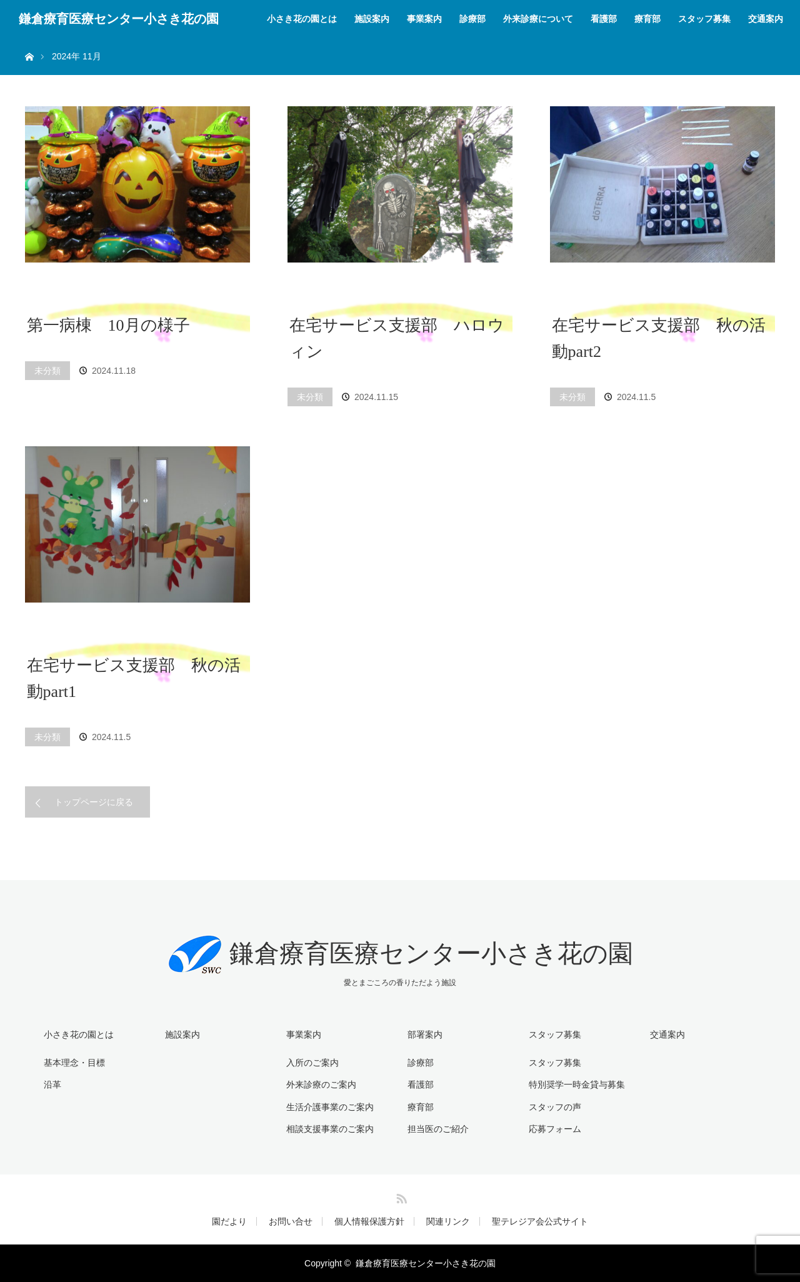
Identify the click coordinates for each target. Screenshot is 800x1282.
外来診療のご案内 (321, 1084)
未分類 (47, 371)
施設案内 (371, 19)
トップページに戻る (93, 802)
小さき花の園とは (302, 19)
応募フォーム (555, 1129)
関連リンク (448, 1221)
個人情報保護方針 (369, 1221)
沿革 (52, 1084)
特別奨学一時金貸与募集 (577, 1084)
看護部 (604, 19)
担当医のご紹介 (438, 1129)
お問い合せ (290, 1221)
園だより (229, 1221)
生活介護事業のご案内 (330, 1107)
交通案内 (765, 19)
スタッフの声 (555, 1107)
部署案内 (425, 1034)
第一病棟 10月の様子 (108, 325)
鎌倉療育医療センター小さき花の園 (119, 19)
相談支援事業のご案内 (330, 1129)
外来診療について (538, 19)
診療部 (472, 19)
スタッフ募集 (704, 19)
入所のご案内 (312, 1063)
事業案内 (424, 19)
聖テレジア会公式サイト (540, 1221)
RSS (400, 1196)
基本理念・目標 (74, 1063)
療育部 (647, 19)
